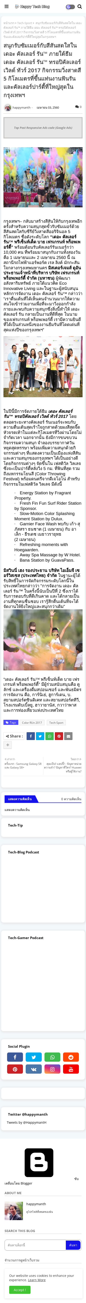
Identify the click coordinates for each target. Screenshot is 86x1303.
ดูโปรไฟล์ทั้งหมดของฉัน (39, 1211)
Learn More (37, 1280)
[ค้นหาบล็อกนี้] (36, 1245)
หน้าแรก (8, 23)
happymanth (36, 1204)
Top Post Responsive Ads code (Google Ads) (43, 128)
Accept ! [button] (20, 1290)
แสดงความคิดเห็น (17, 810)
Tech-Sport (24, 23)
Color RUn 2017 (32, 723)
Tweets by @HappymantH (26, 1122)
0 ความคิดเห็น (71, 799)
